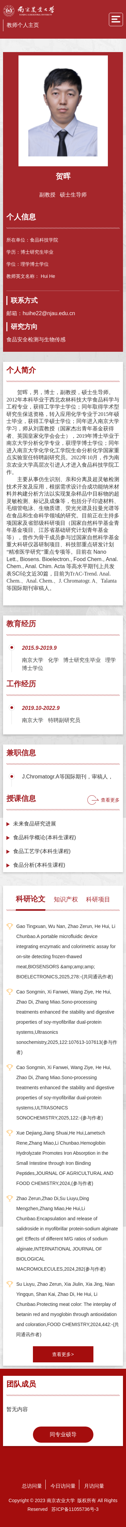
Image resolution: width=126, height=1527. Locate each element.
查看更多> (63, 1354)
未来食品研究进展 (34, 823)
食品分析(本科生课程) (39, 865)
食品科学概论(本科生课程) (44, 837)
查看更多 (110, 800)
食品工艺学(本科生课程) (42, 851)
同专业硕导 (63, 1434)
